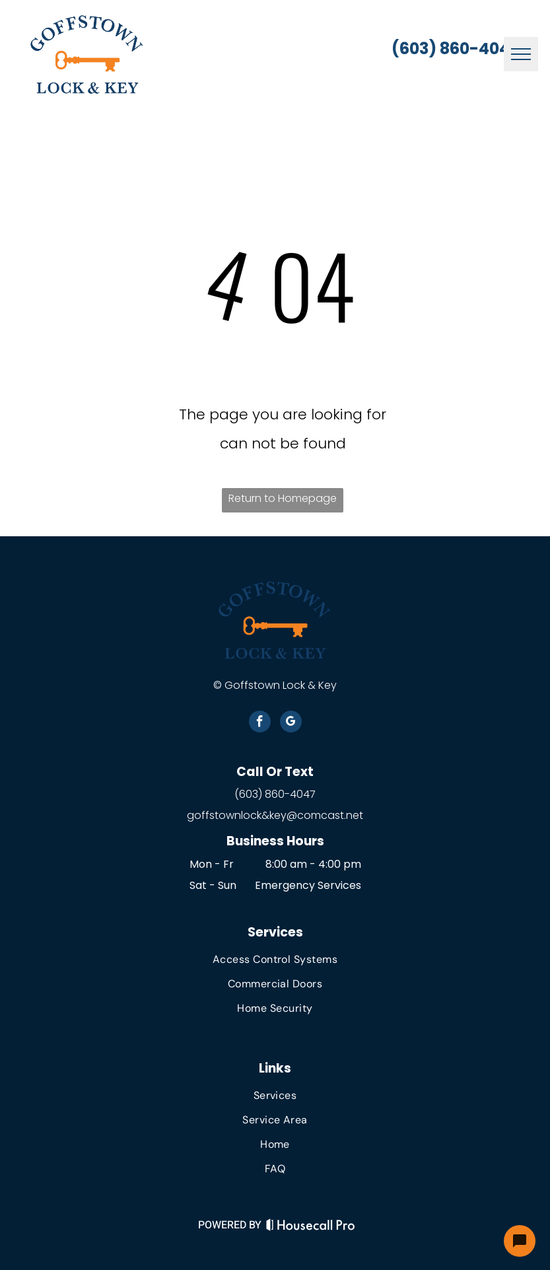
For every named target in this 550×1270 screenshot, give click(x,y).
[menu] (521, 54)
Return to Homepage (282, 498)
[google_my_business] (291, 723)
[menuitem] (275, 959)
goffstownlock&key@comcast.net (275, 815)
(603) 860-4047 (275, 794)
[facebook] (260, 723)
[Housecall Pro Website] (310, 1227)
